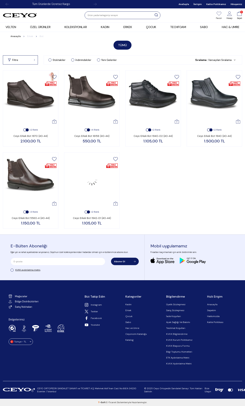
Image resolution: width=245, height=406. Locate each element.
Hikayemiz (236, 4)
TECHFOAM (178, 27)
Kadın (128, 304)
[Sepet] (239, 15)
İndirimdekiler (81, 60)
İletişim (198, 4)
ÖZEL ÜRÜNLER (40, 27)
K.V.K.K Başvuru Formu (178, 345)
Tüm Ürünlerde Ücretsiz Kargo (51, 4)
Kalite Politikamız (216, 4)
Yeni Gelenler (107, 60)
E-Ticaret (111, 402)
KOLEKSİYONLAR (76, 27)
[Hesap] (229, 15)
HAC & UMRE (230, 27)
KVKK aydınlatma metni (27, 269)
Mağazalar (18, 296)
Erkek (30, 36)
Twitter (91, 311)
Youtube (92, 325)
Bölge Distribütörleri (23, 301)
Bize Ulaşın (208, 390)
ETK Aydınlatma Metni (177, 357)
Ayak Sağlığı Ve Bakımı (178, 322)
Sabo (128, 322)
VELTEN (11, 27)
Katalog (129, 339)
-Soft (102, 402)
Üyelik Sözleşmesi (175, 304)
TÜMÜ (122, 45)
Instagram (93, 305)
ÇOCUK (151, 27)
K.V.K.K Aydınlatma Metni (179, 363)
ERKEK (127, 27)
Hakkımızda (213, 316)
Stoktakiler (56, 60)
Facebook (93, 318)
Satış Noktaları (20, 307)
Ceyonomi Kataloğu (136, 334)
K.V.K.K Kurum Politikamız (179, 339)
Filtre (21, 60)
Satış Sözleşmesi (175, 310)
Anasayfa (16, 36)
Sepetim (211, 310)
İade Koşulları (173, 316)
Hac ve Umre (132, 328)
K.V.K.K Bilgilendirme (176, 334)
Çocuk (128, 316)
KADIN (105, 27)
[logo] (20, 15)
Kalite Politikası (215, 322)
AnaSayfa (184, 4)
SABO (204, 27)
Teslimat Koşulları (175, 328)
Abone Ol (125, 261)
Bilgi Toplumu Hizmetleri (179, 351)
